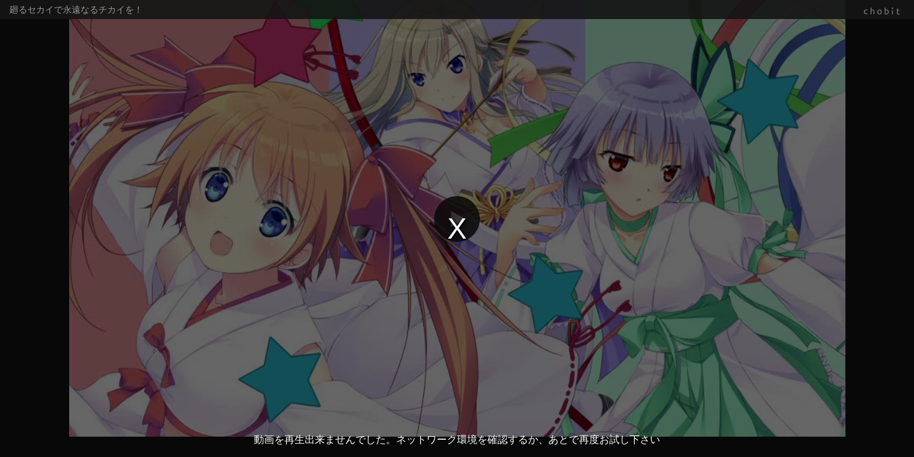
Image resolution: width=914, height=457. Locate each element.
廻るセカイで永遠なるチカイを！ (76, 9)
